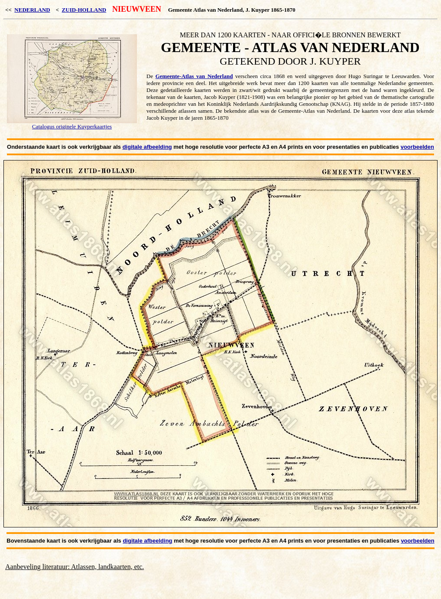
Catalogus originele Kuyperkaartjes (72, 126)
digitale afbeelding (147, 147)
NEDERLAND (32, 10)
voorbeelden (417, 147)
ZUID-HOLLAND (84, 10)
